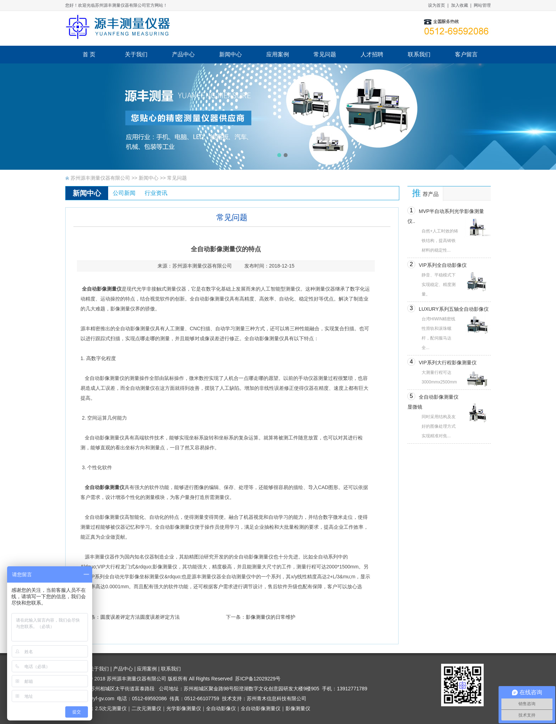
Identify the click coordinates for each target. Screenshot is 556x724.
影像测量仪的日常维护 (270, 617)
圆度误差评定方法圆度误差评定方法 (140, 617)
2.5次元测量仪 (111, 708)
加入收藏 (459, 5)
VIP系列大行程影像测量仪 (448, 362)
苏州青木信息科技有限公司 (276, 698)
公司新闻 (124, 193)
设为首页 (436, 5)
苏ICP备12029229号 (257, 678)
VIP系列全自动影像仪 (443, 265)
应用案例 (147, 669)
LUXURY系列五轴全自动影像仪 (454, 309)
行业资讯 (156, 193)
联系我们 (171, 669)
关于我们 (99, 669)
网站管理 (482, 5)
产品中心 (123, 669)
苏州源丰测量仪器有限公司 (100, 178)
